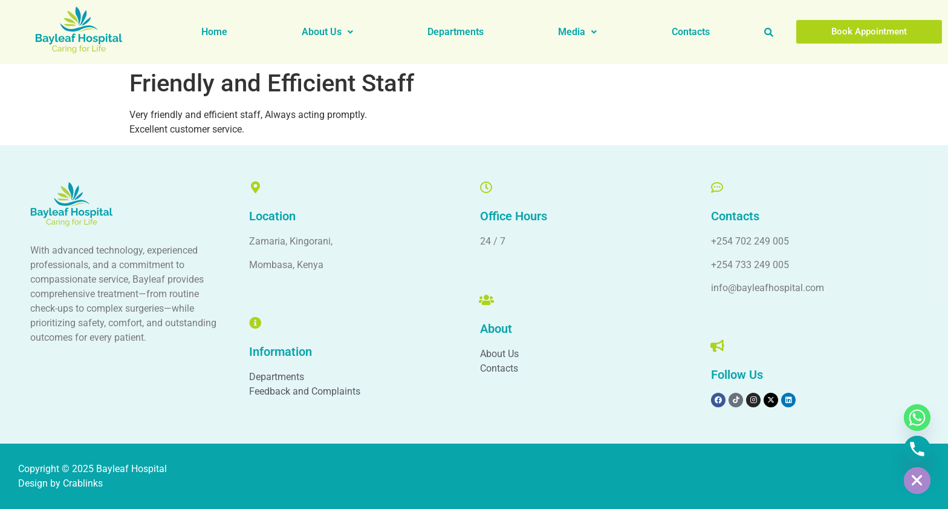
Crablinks (83, 483)
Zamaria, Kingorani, (291, 241)
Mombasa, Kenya (286, 265)
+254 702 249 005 (750, 241)
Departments (455, 32)
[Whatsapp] (917, 417)
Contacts (691, 32)
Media (577, 32)
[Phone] (917, 449)
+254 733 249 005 (750, 265)
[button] (327, 32)
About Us (327, 32)
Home (214, 32)
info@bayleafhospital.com (767, 288)
